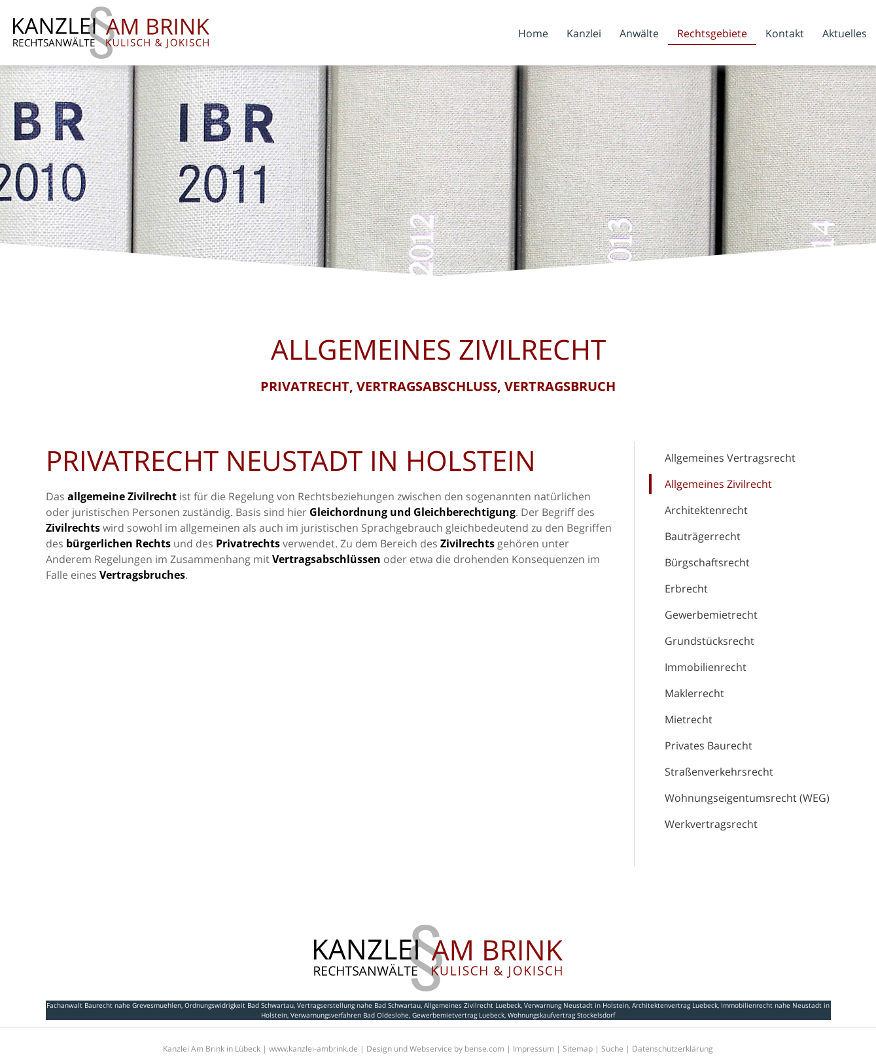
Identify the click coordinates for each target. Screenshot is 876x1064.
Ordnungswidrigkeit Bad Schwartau (239, 1005)
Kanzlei (584, 33)
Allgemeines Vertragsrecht (730, 458)
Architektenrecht (706, 510)
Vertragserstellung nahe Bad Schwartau (359, 1005)
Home (533, 33)
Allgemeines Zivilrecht (718, 484)
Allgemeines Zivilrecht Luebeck (472, 1005)
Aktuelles (844, 33)
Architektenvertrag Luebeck (675, 1005)
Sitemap (578, 1048)
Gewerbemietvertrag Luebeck (458, 1015)
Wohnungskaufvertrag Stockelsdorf (561, 1015)
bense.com (484, 1048)
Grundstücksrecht (709, 641)
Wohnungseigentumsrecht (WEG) (747, 798)
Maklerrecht (694, 693)
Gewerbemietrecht (711, 615)
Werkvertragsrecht (711, 824)
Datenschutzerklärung (672, 1048)
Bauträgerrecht (703, 536)
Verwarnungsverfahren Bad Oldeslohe (349, 1015)
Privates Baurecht (708, 745)
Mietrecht (688, 719)
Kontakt (784, 33)
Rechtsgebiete (712, 33)
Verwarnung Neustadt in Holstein (576, 1005)
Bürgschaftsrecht (707, 562)
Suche (612, 1048)
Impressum (533, 1048)
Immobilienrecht (705, 667)
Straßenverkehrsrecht (719, 771)
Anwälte (639, 33)
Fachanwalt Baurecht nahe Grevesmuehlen (113, 1005)
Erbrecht (686, 588)
